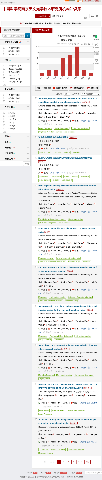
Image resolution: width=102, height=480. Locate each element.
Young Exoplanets (45, 128)
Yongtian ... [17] (14, 66)
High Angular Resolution (76, 410)
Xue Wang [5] (14, 78)
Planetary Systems (58, 410)
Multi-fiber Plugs (74, 262)
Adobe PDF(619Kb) (58, 403)
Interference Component (47, 223)
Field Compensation (75, 219)
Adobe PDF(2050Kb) (58, 328)
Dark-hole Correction (64, 375)
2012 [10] (12, 119)
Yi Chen (90, 204)
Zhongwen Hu (74, 247)
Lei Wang (78, 204)
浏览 (41, 120)
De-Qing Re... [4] (15, 82)
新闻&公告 (76, 24)
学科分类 (57, 24)
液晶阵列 (75, 176)
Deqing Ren (66, 113)
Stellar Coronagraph (62, 128)
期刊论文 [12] (14, 51)
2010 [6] (11, 126)
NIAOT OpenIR (42, 30)
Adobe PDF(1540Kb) (58, 211)
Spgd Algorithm (44, 379)
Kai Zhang (49, 204)
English (11, 2)
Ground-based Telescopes (66, 132)
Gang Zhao (51, 117)
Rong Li (49, 286)
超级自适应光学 (44, 180)
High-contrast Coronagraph (84, 375)
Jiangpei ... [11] (14, 75)
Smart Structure (64, 223)
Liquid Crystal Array (58, 449)
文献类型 (48, 24)
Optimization (59, 340)
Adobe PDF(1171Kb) (58, 120)
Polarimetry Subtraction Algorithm (80, 297)
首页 (22, 24)
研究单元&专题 (31, 24)
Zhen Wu (64, 117)
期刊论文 (87, 388)
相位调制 (76, 152)
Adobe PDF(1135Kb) (58, 250)
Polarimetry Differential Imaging (61, 336)
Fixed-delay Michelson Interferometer (52, 262)
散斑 (50, 152)
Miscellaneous (44, 410)
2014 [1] (11, 113)
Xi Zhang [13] (14, 72)
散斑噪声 (56, 180)
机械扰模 (42, 152)
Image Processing (71, 301)
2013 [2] (11, 116)
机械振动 (67, 152)
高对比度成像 (56, 176)
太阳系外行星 (43, 176)
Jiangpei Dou (50, 113)
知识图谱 (66, 24)
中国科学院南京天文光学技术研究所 (49, 477)
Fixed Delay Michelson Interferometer (52, 219)
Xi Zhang (79, 113)
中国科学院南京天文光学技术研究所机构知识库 (42, 9)
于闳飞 (47, 145)
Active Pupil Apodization (80, 128)
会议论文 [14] (14, 48)
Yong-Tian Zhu (79, 434)
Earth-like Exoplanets (46, 375)
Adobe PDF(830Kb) (58, 442)
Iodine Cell (86, 262)
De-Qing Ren (62, 434)
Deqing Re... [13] (15, 69)
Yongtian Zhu (64, 204)
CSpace (79, 477)
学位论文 (72, 137)
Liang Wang (45, 208)
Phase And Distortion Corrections (50, 301)
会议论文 (85, 102)
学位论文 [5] (13, 54)
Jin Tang (60, 247)
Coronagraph (43, 449)
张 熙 (46, 169)
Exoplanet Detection (46, 258)
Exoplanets (43, 297)
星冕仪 (66, 176)
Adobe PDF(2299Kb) (58, 289)
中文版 (4, 2)
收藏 (76, 120)
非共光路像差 (67, 180)
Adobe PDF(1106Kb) (58, 367)
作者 (41, 24)
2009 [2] (11, 129)
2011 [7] (11, 122)
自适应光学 (85, 176)
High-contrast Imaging (57, 297)
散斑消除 (57, 152)
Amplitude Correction (46, 132)
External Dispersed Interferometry (68, 258)
